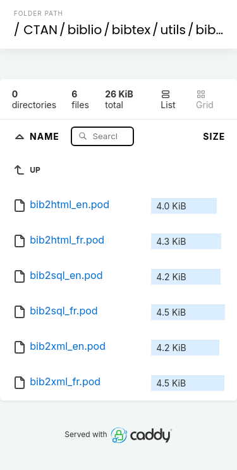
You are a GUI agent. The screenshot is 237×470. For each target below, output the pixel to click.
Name (46, 135)
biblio (85, 30)
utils (173, 30)
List (168, 99)
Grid (205, 99)
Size (214, 136)
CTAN (40, 30)
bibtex (131, 30)
